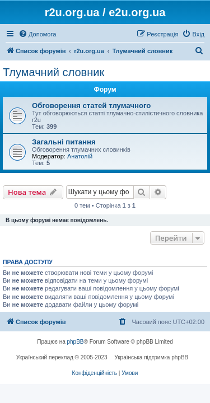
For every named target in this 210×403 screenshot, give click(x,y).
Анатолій (79, 156)
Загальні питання (64, 142)
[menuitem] (37, 34)
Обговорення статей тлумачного (91, 105)
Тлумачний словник (53, 72)
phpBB (75, 342)
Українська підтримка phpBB (151, 357)
